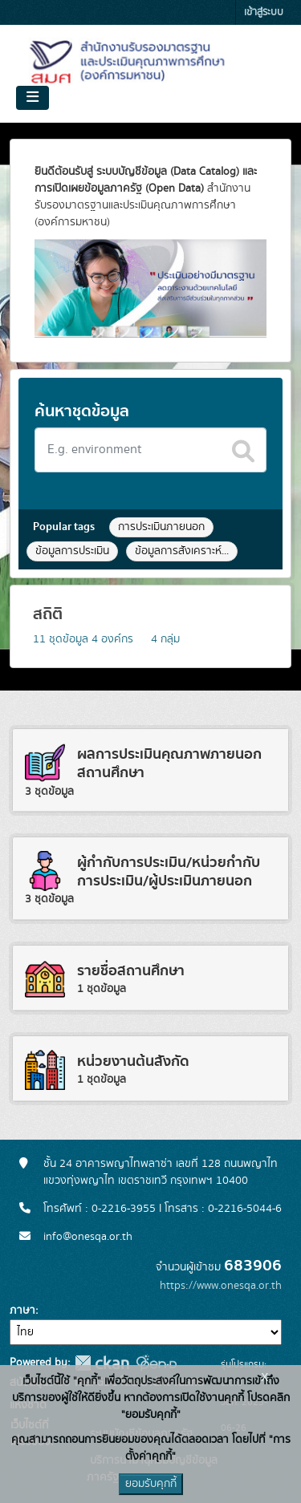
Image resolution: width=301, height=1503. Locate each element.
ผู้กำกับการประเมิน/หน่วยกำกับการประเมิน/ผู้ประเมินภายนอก (168, 872)
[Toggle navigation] (32, 98)
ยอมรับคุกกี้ (151, 1484)
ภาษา (22, 1310)
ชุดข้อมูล (60, 639)
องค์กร (112, 639)
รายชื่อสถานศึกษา (131, 970)
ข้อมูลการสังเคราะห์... (182, 551)
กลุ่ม (165, 639)
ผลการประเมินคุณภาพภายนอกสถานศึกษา (169, 763)
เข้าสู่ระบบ (263, 12)
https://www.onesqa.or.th (221, 1286)
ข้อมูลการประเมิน (72, 551)
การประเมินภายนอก (161, 527)
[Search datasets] (150, 449)
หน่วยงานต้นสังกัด (133, 1061)
